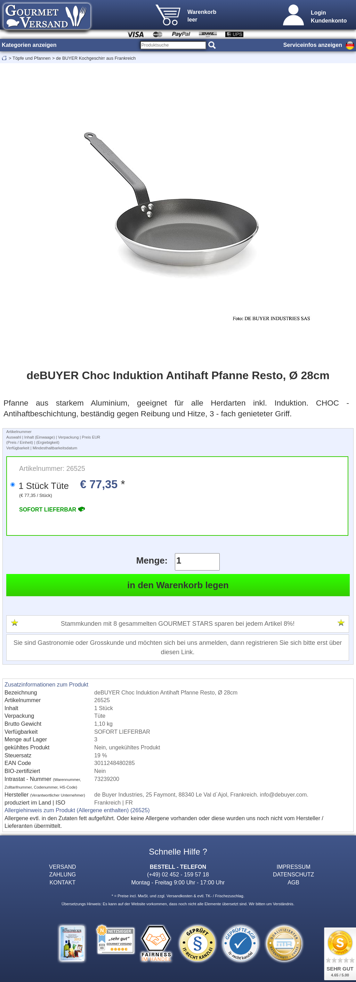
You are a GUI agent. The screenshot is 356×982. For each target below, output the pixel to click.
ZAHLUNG (62, 874)
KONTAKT (62, 882)
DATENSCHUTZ (293, 874)
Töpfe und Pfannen (31, 58)
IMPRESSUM (293, 867)
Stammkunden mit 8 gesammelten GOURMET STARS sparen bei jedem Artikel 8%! (177, 623)
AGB (293, 882)
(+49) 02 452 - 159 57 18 (178, 874)
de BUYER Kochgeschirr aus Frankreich (96, 58)
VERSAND (62, 867)
